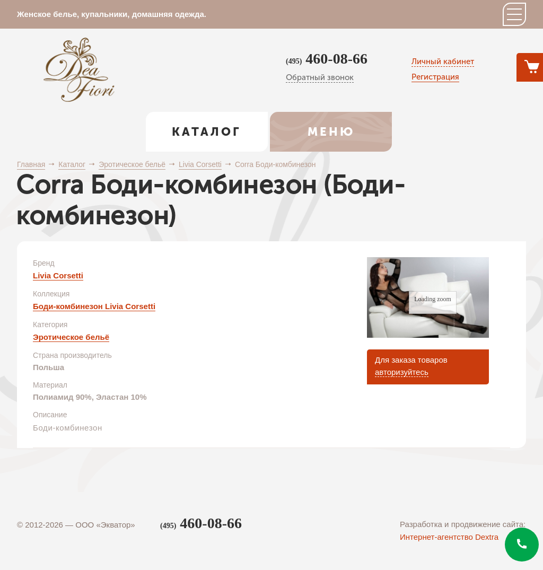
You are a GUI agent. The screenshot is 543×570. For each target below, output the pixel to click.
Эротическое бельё (71, 336)
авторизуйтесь (401, 371)
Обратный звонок (320, 77)
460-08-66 (326, 58)
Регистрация (435, 77)
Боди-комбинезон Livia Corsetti (94, 306)
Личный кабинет (442, 61)
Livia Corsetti (58, 275)
